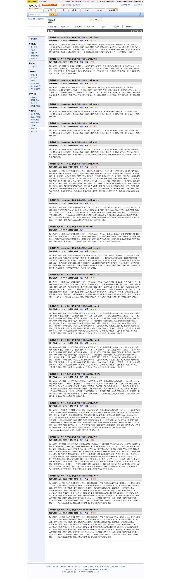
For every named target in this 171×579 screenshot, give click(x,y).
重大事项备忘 (35, 86)
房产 (98, 1)
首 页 (50, 10)
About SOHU (114, 566)
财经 (88, 1)
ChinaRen (118, 1)
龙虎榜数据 (35, 56)
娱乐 (82, 1)
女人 (105, 1)
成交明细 (34, 47)
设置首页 (48, 566)
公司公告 (34, 67)
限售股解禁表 (35, 106)
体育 (76, 1)
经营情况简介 (35, 83)
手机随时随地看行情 (73, 5)
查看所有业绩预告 (136, 31)
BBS (131, 1)
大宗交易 (34, 58)
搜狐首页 (68, 1)
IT (91, 1)
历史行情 (34, 53)
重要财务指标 (35, 114)
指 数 (74, 10)
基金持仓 (34, 103)
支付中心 (71, 566)
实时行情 (96, 19)
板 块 (99, 10)
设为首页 (139, 5)
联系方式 (98, 566)
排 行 (87, 10)
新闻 (73, 1)
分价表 (33, 50)
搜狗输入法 (63, 566)
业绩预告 (34, 128)
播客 (113, 1)
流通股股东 (35, 100)
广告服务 (84, 566)
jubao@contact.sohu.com (102, 572)
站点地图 (55, 566)
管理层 (33, 81)
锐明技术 (51, 20)
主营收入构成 (35, 117)
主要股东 (34, 97)
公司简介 (34, 75)
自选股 (112, 10)
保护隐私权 (105, 566)
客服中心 (91, 566)
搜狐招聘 (77, 566)
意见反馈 (64, 5)
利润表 (33, 125)
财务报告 (34, 131)
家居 (101, 1)
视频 (109, 1)
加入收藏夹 (126, 5)
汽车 (94, 1)
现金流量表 (35, 123)
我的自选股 (40, 19)
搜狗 (141, 1)
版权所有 (104, 569)
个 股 (62, 10)
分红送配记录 (35, 89)
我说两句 (136, 1)
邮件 (123, 1)
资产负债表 (35, 120)
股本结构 (34, 78)
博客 (127, 1)
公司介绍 (122, 566)
